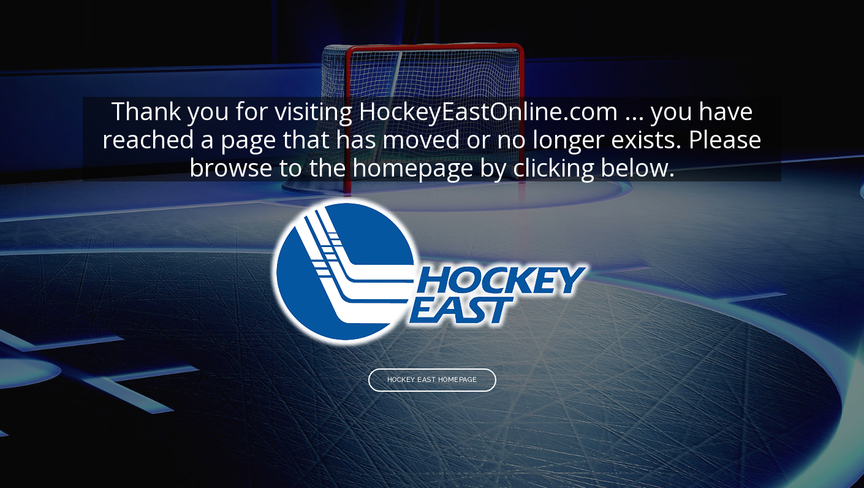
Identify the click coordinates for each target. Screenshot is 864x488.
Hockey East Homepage (432, 380)
